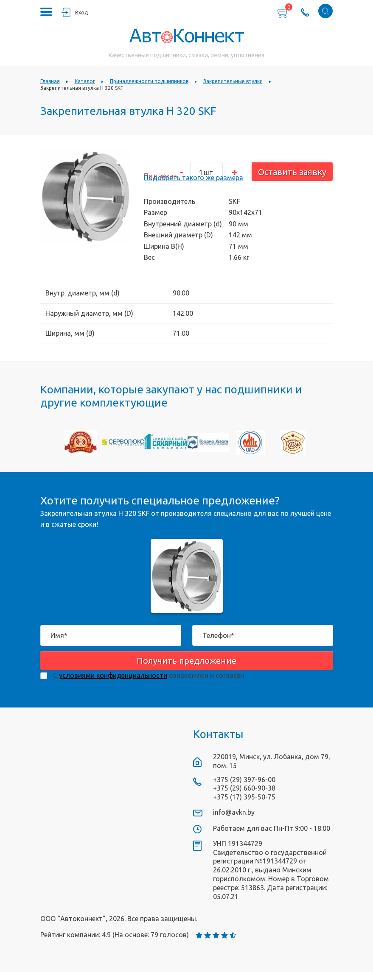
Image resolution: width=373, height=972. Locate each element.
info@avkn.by (234, 812)
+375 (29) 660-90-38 (244, 788)
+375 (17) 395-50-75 (244, 797)
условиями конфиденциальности (113, 675)
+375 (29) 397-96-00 (244, 779)
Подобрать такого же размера (193, 177)
